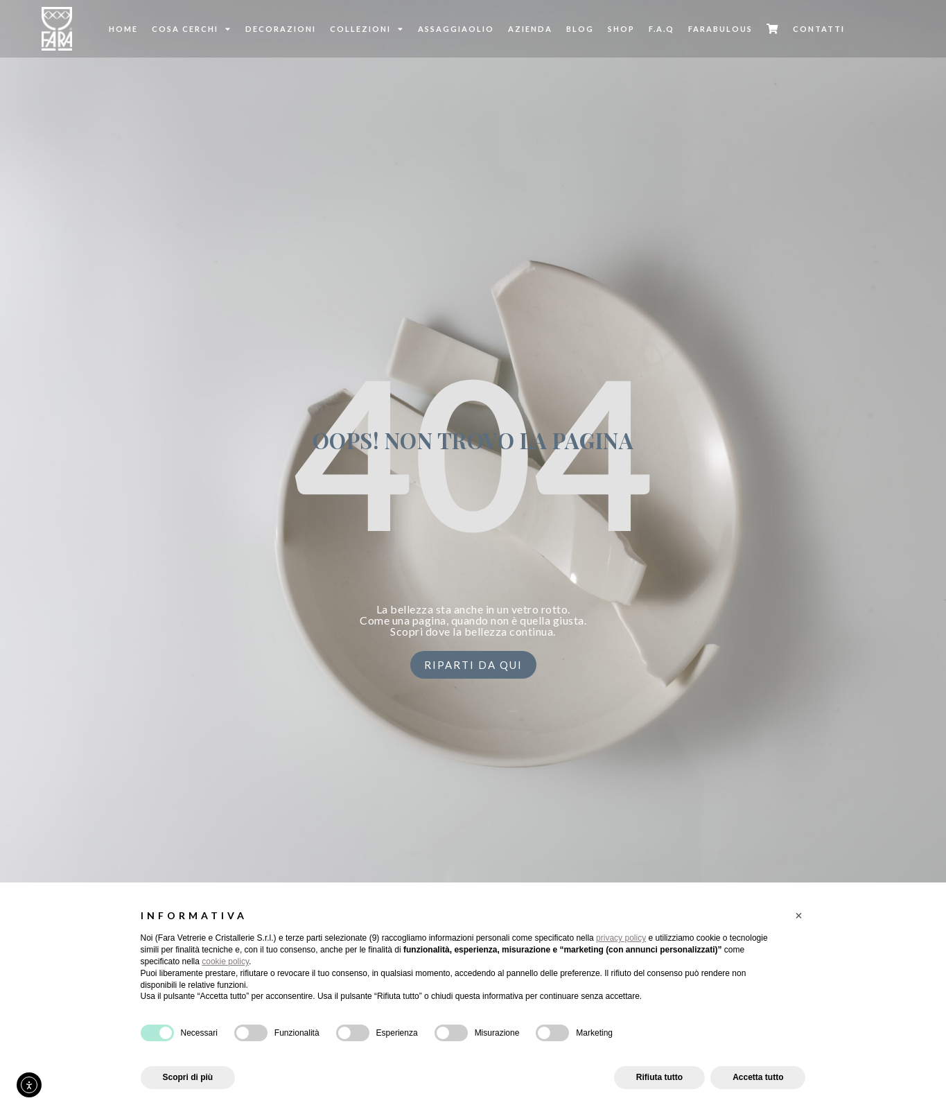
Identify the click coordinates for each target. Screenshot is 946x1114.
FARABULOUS (720, 28)
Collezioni (367, 29)
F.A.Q (661, 28)
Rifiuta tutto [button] (659, 1077)
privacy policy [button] (621, 938)
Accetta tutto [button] (758, 1077)
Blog (580, 28)
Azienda (530, 28)
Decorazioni (280, 28)
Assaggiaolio (456, 28)
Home (123, 28)
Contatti (819, 28)
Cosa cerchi (191, 29)
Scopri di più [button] (188, 1077)
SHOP (621, 28)
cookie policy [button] (225, 961)
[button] (799, 916)
